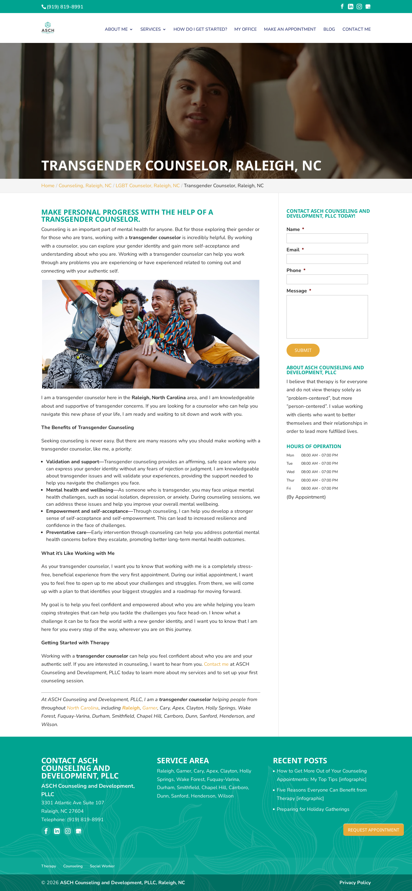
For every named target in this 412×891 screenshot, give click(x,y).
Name (295, 229)
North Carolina (83, 708)
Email (295, 250)
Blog (329, 29)
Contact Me (356, 29)
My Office (245, 29)
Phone (296, 270)
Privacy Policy (355, 882)
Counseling (73, 866)
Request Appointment (370, 829)
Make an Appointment (290, 29)
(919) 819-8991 (65, 7)
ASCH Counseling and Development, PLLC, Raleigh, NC (123, 882)
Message (299, 291)
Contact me (216, 664)
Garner (149, 708)
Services (150, 29)
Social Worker (102, 866)
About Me (116, 29)
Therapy (48, 866)
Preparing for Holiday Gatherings (313, 809)
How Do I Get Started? (200, 29)
